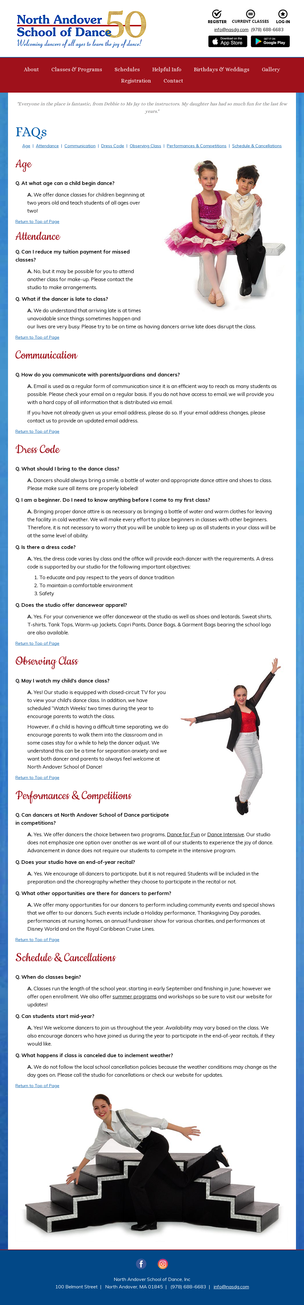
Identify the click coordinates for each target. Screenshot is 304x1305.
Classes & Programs (76, 69)
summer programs (135, 996)
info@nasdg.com (231, 29)
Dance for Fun (183, 834)
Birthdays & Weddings (221, 69)
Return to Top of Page (37, 221)
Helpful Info (166, 69)
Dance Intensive (225, 834)
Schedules (127, 69)
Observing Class (145, 145)
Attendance (47, 145)
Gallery (271, 69)
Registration (136, 81)
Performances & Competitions (197, 145)
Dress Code (112, 145)
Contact (173, 81)
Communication (80, 145)
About (31, 69)
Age (26, 145)
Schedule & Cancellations (257, 145)
